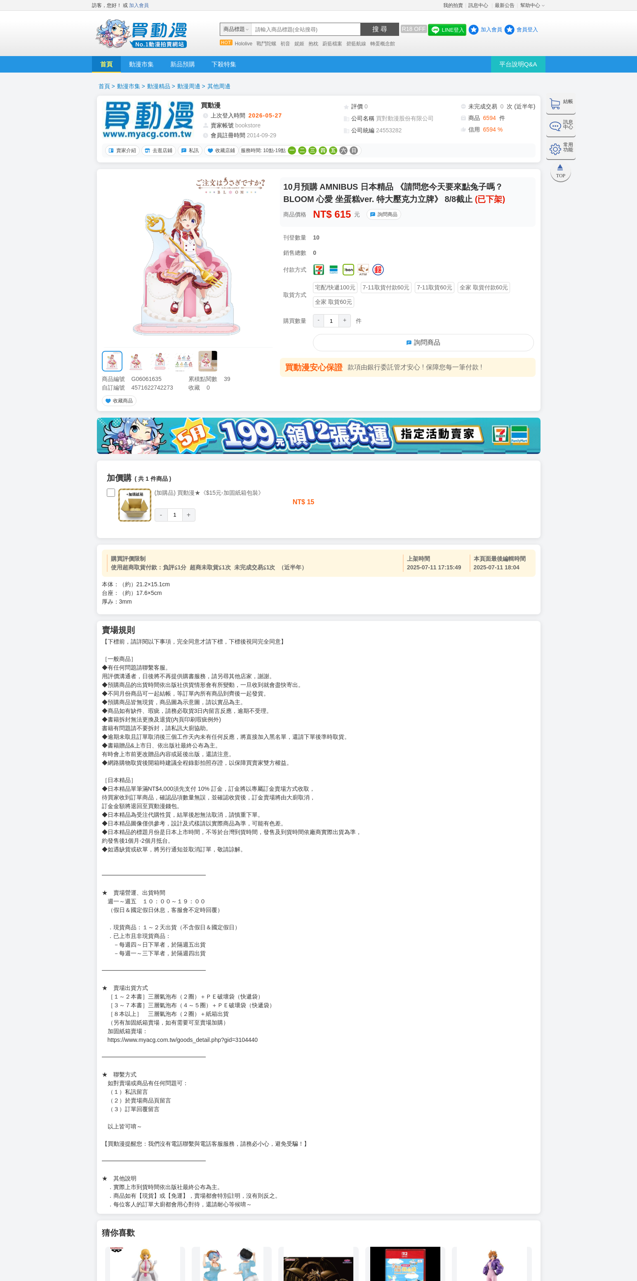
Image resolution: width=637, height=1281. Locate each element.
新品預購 (182, 64)
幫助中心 (530, 5)
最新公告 (505, 5)
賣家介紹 (121, 150)
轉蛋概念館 (382, 43)
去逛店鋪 (157, 150)
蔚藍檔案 (332, 43)
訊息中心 (478, 5)
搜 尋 (379, 29)
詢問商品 (382, 214)
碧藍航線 (356, 43)
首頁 (106, 64)
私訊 (189, 150)
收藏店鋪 (220, 150)
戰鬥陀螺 (266, 43)
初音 (285, 43)
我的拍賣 (453, 5)
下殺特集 (224, 64)
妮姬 (299, 43)
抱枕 (313, 43)
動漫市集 (141, 64)
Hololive (244, 43)
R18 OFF (414, 29)
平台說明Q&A (518, 64)
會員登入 (527, 29)
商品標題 (234, 29)
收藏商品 (118, 401)
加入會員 (139, 5)
